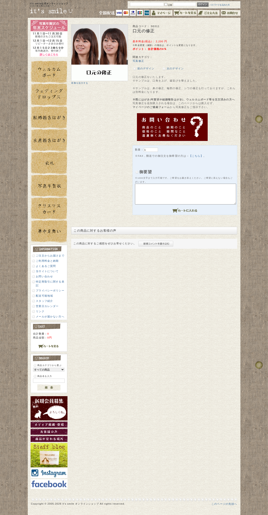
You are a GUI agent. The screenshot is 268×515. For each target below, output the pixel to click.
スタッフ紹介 (44, 300)
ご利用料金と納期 (47, 260)
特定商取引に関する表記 (50, 283)
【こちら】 (196, 155)
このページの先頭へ (224, 503)
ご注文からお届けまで (50, 255)
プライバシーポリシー (50, 290)
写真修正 (138, 60)
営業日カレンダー (47, 306)
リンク (40, 311)
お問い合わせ (44, 276)
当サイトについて (47, 271)
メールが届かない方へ (50, 316)
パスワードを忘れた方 (220, 5)
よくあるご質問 (46, 266)
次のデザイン (175, 68)
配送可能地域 (44, 295)
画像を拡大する (79, 83)
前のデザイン (146, 68)
